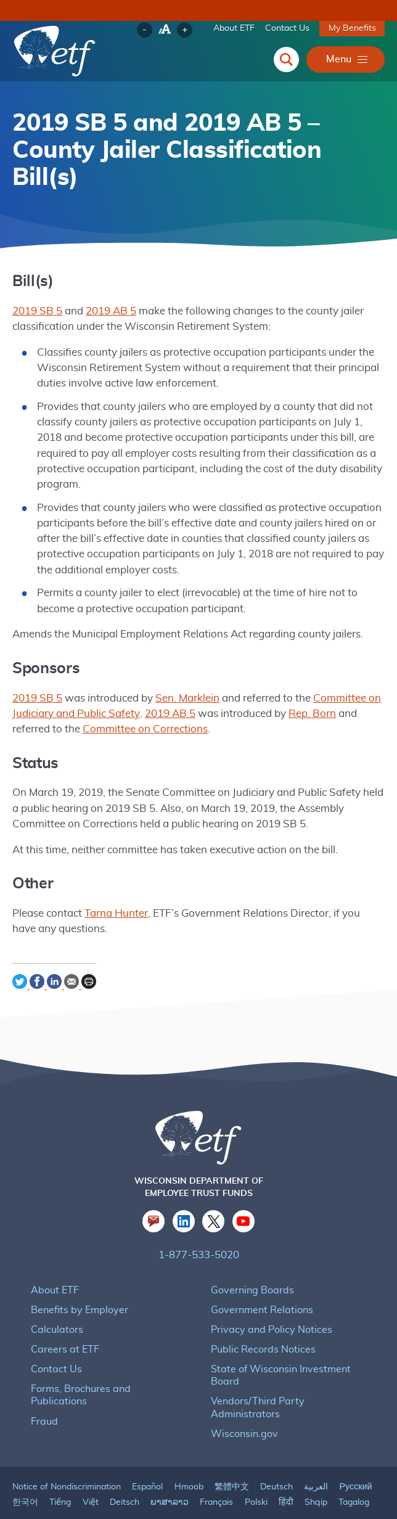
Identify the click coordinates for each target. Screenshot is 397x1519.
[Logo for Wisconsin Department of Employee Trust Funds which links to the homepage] (55, 52)
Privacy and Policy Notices (269, 1312)
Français (215, 1473)
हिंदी (286, 1473)
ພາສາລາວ (168, 1473)
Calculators (55, 1312)
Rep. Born (302, 699)
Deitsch (123, 1473)
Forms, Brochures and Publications (107, 1371)
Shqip (316, 1473)
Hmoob (188, 1457)
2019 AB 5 (107, 311)
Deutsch (275, 1457)
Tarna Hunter (112, 898)
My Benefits (353, 28)
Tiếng (60, 1473)
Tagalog (353, 1473)
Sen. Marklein (181, 683)
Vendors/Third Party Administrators (286, 1383)
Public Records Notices (262, 1332)
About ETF (236, 28)
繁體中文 (230, 1457)
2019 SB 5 (36, 311)
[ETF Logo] (198, 1124)
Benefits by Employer (77, 1292)
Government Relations (260, 1292)
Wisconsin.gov (242, 1404)
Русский (354, 1457)
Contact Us (289, 28)
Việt (90, 1473)
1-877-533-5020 (198, 1238)
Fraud (44, 1391)
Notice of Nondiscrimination (66, 1457)
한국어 (25, 1473)
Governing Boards (250, 1272)
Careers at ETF (64, 1332)
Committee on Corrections (101, 714)
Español (147, 1457)
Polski (255, 1473)
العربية (315, 1457)
